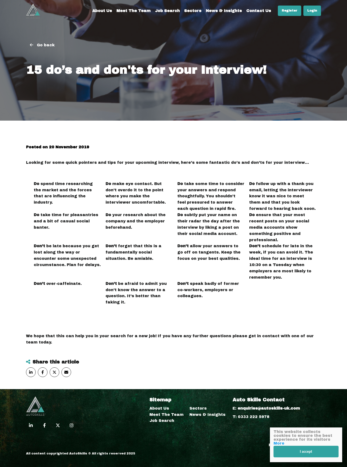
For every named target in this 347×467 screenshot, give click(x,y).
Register (289, 10)
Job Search (167, 11)
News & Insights (224, 11)
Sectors (192, 11)
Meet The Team (133, 11)
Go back (46, 45)
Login (312, 10)
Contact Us (258, 11)
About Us (102, 11)
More (279, 443)
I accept (306, 451)
